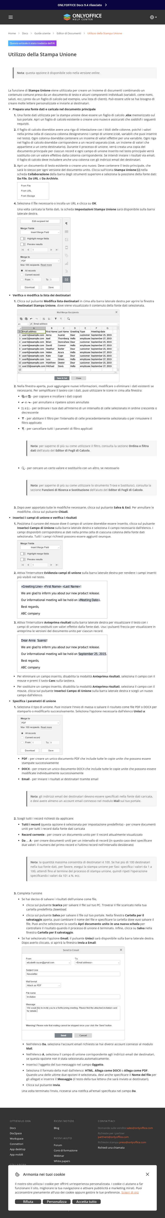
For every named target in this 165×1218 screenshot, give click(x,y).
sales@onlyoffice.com (140, 1128)
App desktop (17, 1149)
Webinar (59, 1156)
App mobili (16, 1154)
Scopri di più (130, 1192)
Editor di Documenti (69, 33)
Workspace (16, 1138)
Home (12, 33)
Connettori (16, 1144)
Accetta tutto (86, 1201)
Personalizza (57, 1201)
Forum (58, 1145)
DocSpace (16, 1133)
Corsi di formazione (65, 1150)
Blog (56, 1128)
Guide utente (42, 33)
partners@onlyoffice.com (113, 1137)
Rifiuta (28, 1201)
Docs (25, 33)
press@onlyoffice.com (132, 1142)
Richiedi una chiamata (111, 1147)
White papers (62, 1161)
